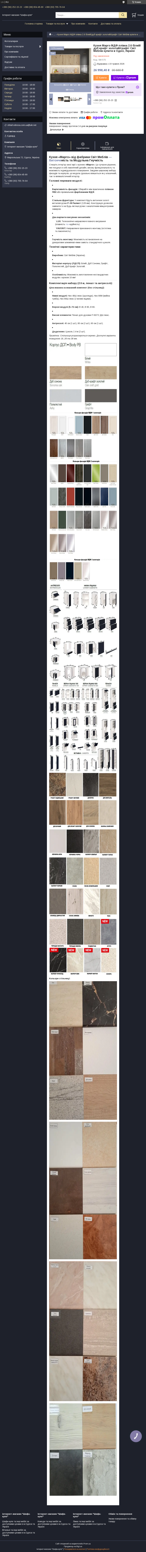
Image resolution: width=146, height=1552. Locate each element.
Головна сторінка (34, 23)
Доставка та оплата (111, 23)
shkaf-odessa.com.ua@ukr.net (21, 125)
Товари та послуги (55, 23)
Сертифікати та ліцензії (16, 56)
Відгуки (8, 62)
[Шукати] (123, 15)
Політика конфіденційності (98, 1549)
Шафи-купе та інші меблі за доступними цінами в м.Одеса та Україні (18, 1524)
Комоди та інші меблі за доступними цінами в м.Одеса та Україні (54, 1524)
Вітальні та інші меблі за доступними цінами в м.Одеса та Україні (18, 1532)
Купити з (126, 77)
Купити (103, 77)
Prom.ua (87, 1544)
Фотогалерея (11, 41)
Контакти (93, 23)
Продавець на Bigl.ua (73, 1546)
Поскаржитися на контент (74, 1549)
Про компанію (78, 23)
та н (67, 224)
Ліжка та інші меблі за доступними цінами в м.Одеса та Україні (89, 1524)
